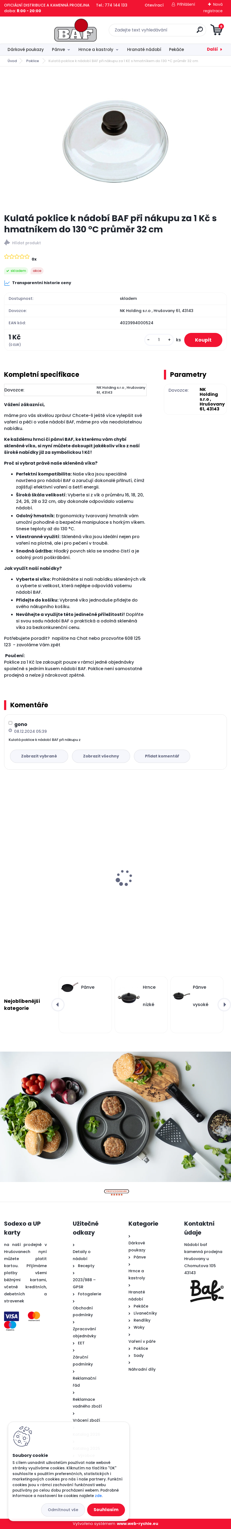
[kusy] (159, 340)
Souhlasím (106, 1509)
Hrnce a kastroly (95, 49)
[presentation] (8, 869)
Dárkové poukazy (26, 49)
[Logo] (37, 30)
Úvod (12, 60)
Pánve (58, 49)
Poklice (33, 60)
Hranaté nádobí (144, 49)
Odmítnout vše (63, 1509)
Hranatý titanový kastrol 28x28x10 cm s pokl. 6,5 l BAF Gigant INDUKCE (58, 885)
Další (212, 49)
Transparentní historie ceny (37, 283)
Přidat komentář (162, 756)
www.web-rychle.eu (137, 1523)
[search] (180, 32)
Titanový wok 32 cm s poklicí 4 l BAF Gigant (167, 866)
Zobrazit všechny (101, 756)
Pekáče (176, 49)
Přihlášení (186, 4)
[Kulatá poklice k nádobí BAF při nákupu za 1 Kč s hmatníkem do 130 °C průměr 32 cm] (115, 140)
